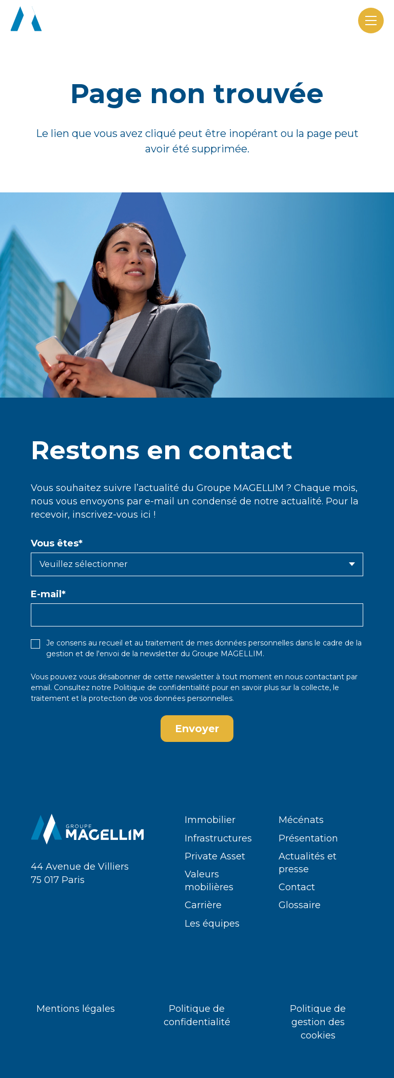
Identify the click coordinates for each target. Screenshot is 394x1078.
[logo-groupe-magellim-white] (67, 20)
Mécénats (301, 820)
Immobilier (210, 820)
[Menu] (371, 20)
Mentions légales (75, 1008)
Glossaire (300, 905)
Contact (297, 887)
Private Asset (215, 856)
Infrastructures (218, 838)
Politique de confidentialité (161, 687)
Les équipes (212, 923)
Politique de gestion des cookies (318, 1022)
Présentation (308, 838)
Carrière (203, 905)
